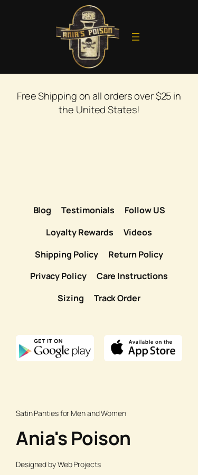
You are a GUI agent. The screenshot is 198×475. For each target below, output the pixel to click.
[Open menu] (135, 37)
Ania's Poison (73, 438)
